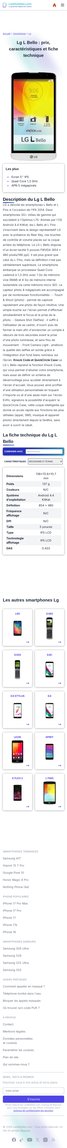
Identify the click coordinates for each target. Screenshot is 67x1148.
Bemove (25, 1130)
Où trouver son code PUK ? (21, 1008)
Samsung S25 (12, 970)
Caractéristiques (15, 461)
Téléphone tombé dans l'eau (22, 993)
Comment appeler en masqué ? (24, 986)
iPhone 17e (10, 925)
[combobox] (43, 451)
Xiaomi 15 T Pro (13, 865)
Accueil (6, 33)
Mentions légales (14, 1031)
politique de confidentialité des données (33, 1110)
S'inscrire (33, 1099)
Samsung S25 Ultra (16, 963)
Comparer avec (13, 451)
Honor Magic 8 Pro (16, 880)
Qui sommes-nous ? (16, 1064)
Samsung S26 (12, 955)
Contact (8, 1024)
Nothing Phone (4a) (16, 887)
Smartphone (19, 33)
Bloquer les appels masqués (22, 1000)
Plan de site (10, 1057)
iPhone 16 (9, 932)
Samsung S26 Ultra (16, 948)
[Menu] (62, 5)
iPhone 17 (9, 917)
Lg (30, 33)
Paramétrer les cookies (18, 1050)
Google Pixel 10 (13, 872)
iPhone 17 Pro (12, 910)
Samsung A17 (12, 858)
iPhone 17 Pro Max (15, 903)
